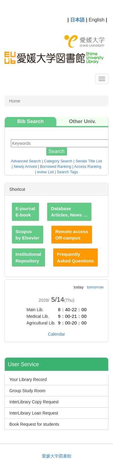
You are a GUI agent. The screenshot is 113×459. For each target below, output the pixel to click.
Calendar (56, 334)
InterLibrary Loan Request (33, 413)
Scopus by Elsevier (27, 234)
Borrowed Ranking (55, 166)
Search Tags (67, 172)
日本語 (77, 19)
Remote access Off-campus (71, 234)
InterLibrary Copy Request (33, 401)
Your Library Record (28, 379)
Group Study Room (27, 390)
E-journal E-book (25, 211)
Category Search (58, 161)
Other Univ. (82, 121)
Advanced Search (26, 161)
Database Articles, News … (69, 211)
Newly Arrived (25, 166)
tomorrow (95, 287)
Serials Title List (89, 161)
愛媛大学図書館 (56, 456)
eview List (45, 172)
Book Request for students (34, 424)
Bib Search (30, 121)
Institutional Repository (28, 257)
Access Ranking (87, 166)
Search (56, 151)
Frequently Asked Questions (75, 257)
